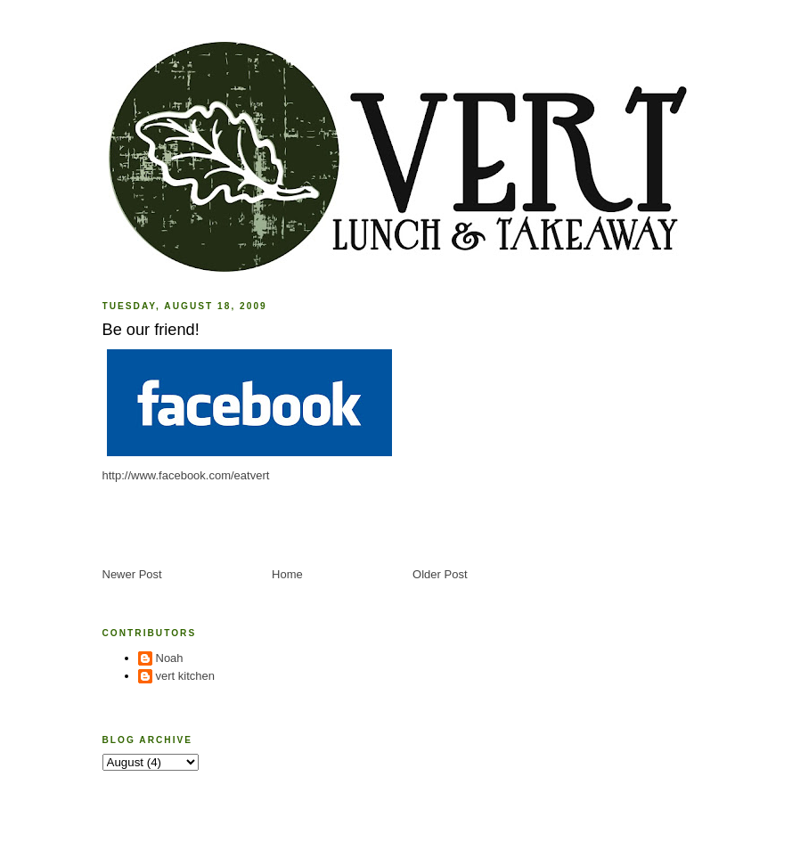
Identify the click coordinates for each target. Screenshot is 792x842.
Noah (170, 658)
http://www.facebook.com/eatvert (186, 475)
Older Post (439, 574)
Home (287, 574)
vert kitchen (185, 676)
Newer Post (132, 574)
